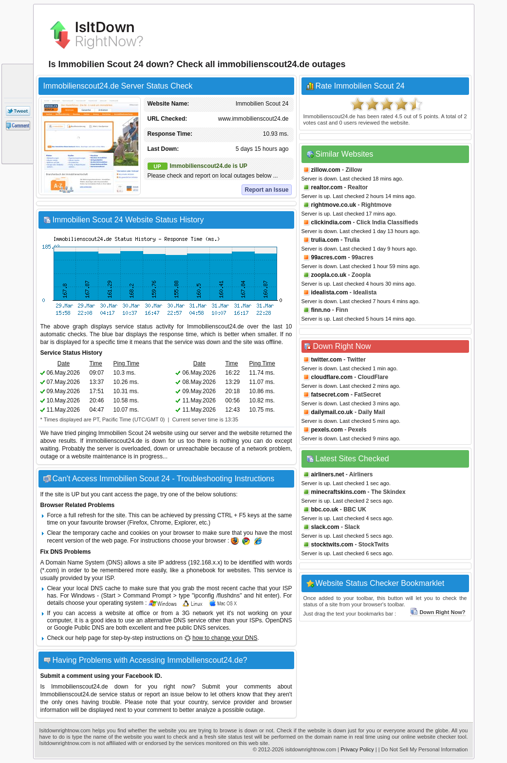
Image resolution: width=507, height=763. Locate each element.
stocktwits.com (332, 544)
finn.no (321, 310)
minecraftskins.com (338, 492)
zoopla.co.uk (329, 275)
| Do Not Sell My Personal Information (423, 749)
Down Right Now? (437, 612)
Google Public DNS (79, 627)
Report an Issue (266, 189)
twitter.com (326, 359)
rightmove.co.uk (334, 204)
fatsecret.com (330, 394)
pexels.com (327, 429)
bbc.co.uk (324, 509)
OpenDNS (278, 620)
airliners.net (327, 474)
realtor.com (327, 187)
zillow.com (325, 169)
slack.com (325, 527)
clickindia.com (331, 222)
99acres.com (329, 257)
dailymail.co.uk (332, 412)
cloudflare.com (332, 377)
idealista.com (329, 292)
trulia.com (325, 239)
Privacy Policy (357, 749)
